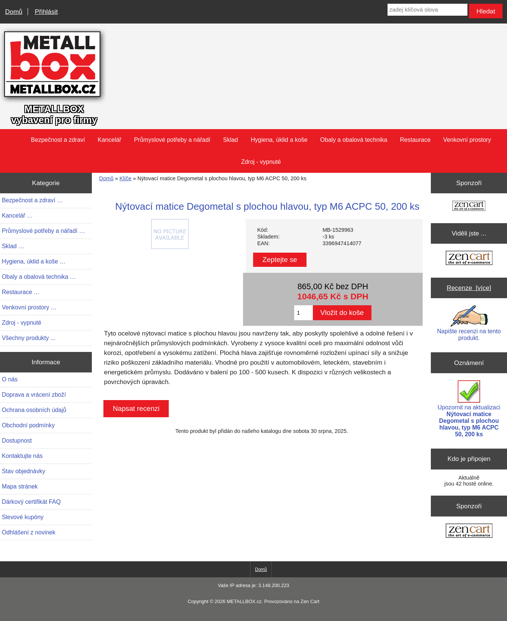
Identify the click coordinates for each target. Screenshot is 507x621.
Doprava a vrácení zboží (34, 394)
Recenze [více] (469, 287)
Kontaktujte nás (22, 456)
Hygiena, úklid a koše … (34, 261)
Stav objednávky (23, 471)
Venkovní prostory (467, 140)
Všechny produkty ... (28, 338)
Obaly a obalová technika (354, 140)
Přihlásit (46, 11)
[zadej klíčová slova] (427, 10)
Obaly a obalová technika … (39, 277)
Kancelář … (17, 215)
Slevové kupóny (23, 517)
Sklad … (13, 246)
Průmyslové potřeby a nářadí (172, 140)
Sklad (230, 140)
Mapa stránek (20, 486)
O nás (10, 379)
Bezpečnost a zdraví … (32, 200)
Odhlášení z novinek (28, 532)
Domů (13, 11)
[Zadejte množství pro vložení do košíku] (303, 312)
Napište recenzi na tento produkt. (469, 323)
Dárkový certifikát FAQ (31, 502)
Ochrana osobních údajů (34, 410)
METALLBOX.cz (244, 601)
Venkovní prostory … (29, 307)
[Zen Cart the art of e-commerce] (468, 206)
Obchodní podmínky (28, 425)
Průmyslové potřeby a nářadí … (43, 231)
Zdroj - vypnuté (261, 162)
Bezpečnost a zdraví (58, 140)
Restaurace (415, 140)
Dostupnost (17, 440)
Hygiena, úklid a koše (279, 140)
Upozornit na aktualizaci (469, 408)
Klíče (125, 178)
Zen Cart (310, 601)
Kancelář (109, 140)
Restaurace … (21, 292)
